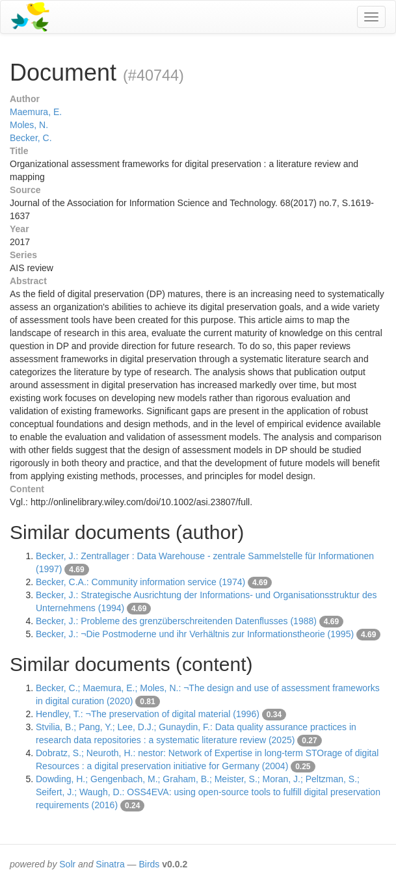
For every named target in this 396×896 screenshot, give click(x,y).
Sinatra (110, 864)
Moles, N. (29, 125)
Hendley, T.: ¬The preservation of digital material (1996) (147, 714)
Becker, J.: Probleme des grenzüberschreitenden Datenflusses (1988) (176, 621)
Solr (67, 864)
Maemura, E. (36, 112)
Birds (149, 864)
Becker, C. (31, 138)
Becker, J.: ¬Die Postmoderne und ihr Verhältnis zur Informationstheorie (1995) (195, 634)
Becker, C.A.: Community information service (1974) (140, 582)
